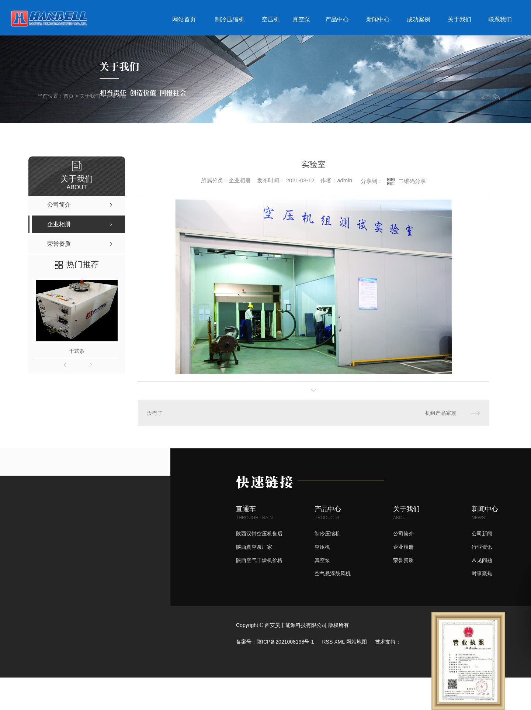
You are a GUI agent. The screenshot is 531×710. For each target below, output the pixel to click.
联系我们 (500, 19)
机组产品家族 (440, 413)
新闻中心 (378, 19)
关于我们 (459, 19)
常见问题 (482, 560)
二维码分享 (412, 181)
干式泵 (76, 351)
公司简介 (403, 534)
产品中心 (337, 19)
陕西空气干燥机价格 (259, 560)
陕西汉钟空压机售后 (259, 534)
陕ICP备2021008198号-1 (285, 642)
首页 (68, 96)
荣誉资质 (403, 560)
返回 (490, 96)
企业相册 (116, 96)
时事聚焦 (482, 573)
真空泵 (301, 19)
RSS (327, 642)
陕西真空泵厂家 (254, 547)
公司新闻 (482, 534)
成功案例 (418, 19)
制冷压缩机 (229, 19)
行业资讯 (482, 547)
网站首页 (184, 19)
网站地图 (356, 642)
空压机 (271, 19)
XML (339, 642)
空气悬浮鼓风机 (333, 573)
